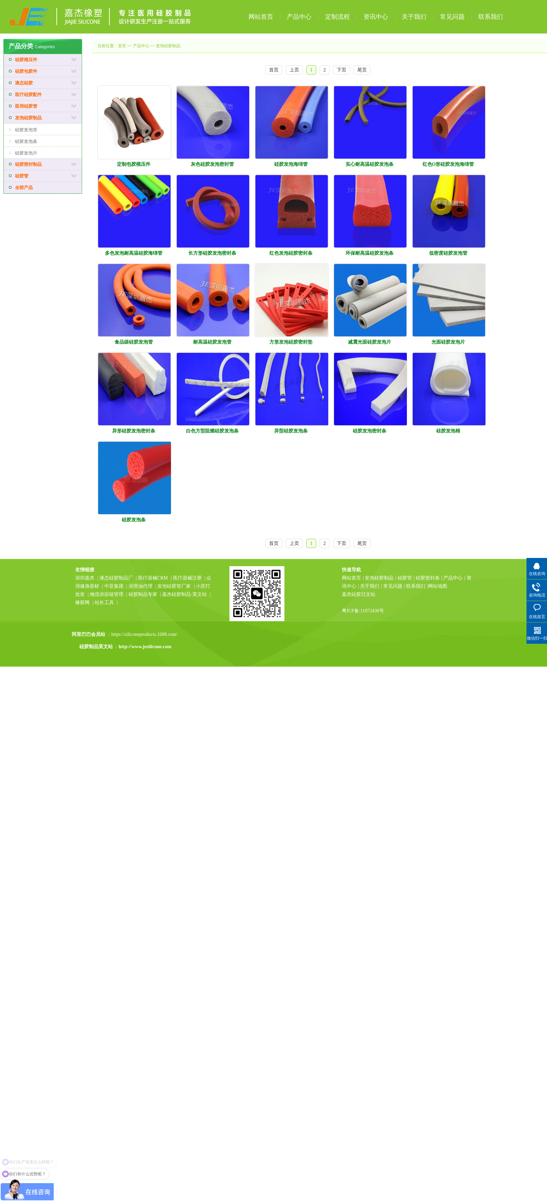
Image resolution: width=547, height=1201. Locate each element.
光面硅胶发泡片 (448, 342)
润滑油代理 (140, 586)
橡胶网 (82, 602)
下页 (341, 69)
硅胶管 (21, 175)
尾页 (362, 69)
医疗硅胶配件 (28, 94)
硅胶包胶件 (26, 71)
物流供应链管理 (107, 594)
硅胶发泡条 (26, 141)
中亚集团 (113, 586)
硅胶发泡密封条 (369, 430)
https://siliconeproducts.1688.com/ (145, 634)
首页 (122, 45)
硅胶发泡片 (26, 153)
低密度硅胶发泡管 (448, 253)
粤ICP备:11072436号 (363, 610)
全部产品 (24, 187)
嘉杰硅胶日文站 (358, 594)
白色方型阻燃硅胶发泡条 (212, 430)
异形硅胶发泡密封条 (133, 430)
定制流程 (337, 16)
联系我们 (490, 16)
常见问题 (452, 16)
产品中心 (299, 16)
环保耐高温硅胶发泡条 (369, 253)
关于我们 (414, 16)
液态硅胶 (24, 82)
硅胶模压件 (26, 59)
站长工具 (104, 602)
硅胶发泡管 (26, 129)
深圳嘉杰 (84, 578)
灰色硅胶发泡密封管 (212, 164)
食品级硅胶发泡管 (134, 342)
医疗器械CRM (153, 578)
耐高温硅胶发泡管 (212, 342)
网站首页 (261, 16)
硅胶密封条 (428, 578)
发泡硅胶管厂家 (174, 586)
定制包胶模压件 (133, 164)
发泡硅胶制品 (28, 117)
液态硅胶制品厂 (116, 578)
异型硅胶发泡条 (291, 430)
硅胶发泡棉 (448, 430)
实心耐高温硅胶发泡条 (369, 164)
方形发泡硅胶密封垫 (290, 342)
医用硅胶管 (26, 106)
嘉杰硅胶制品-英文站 (184, 594)
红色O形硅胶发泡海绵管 (448, 164)
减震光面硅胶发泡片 (369, 342)
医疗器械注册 (187, 578)
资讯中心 (375, 16)
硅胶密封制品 (28, 164)
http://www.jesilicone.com (145, 646)
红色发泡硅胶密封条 (290, 253)
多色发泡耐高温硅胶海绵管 (133, 253)
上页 (294, 69)
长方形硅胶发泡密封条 (212, 253)
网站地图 (437, 586)
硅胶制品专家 (143, 594)
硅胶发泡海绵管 (291, 164)
